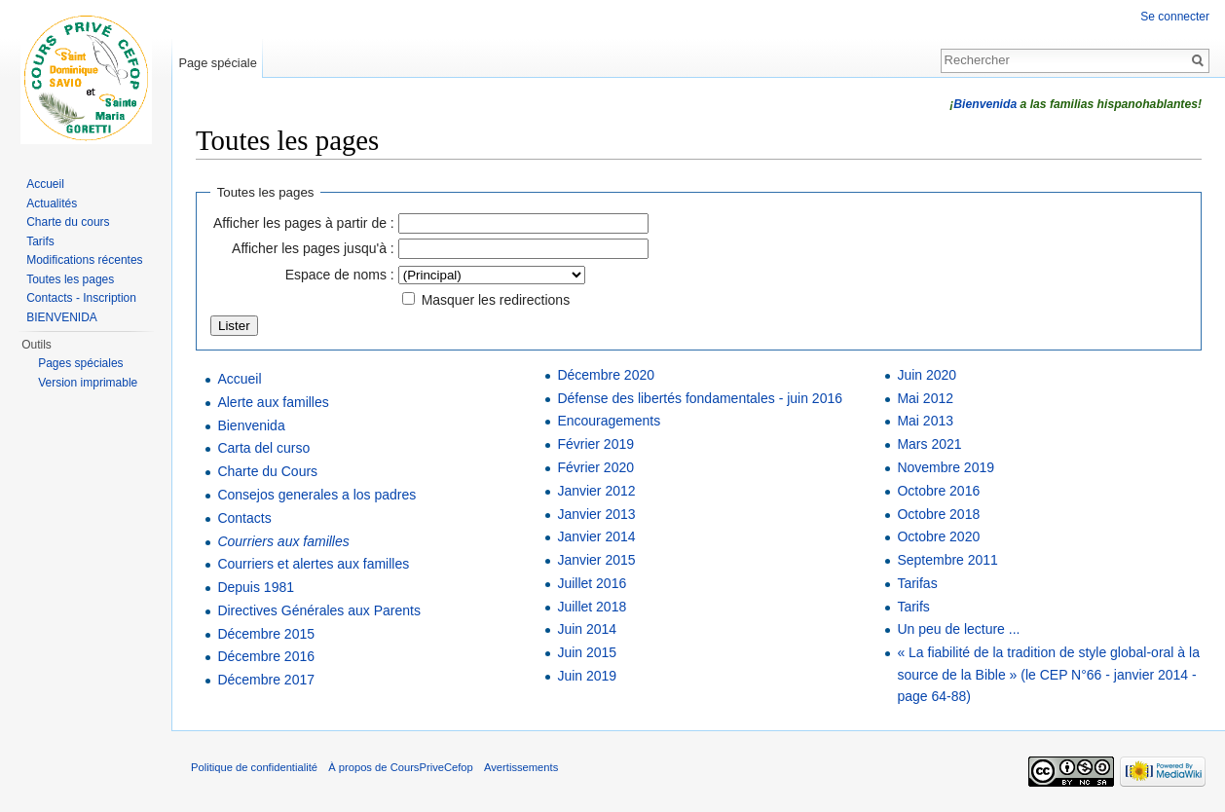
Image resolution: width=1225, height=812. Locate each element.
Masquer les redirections (496, 300)
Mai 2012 (925, 398)
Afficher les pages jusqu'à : (313, 248)
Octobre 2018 (938, 514)
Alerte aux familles (272, 402)
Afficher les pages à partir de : (303, 223)
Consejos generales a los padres (316, 494)
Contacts (244, 518)
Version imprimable (87, 382)
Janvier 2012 (596, 490)
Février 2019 (595, 444)
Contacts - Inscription (81, 298)
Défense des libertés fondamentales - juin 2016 (699, 398)
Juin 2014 (586, 629)
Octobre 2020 (938, 536)
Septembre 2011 (947, 560)
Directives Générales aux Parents (319, 610)
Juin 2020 (926, 375)
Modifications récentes (84, 260)
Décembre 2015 (266, 634)
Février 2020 (595, 467)
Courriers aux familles (283, 541)
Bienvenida (985, 104)
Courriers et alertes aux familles (313, 564)
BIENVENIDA (61, 317)
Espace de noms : (339, 274)
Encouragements (608, 420)
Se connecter (1174, 16)
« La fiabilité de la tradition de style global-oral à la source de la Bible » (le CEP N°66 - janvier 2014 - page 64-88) (1048, 674)
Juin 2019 (586, 675)
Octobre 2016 (938, 490)
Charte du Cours (267, 471)
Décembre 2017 (266, 679)
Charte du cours (67, 222)
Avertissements (521, 767)
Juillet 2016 (591, 583)
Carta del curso (263, 448)
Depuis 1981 (255, 587)
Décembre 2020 (605, 375)
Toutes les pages (70, 279)
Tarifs (913, 606)
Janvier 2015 (596, 560)
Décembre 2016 (266, 656)
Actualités (51, 203)
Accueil (239, 379)
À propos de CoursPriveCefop (400, 767)
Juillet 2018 (591, 606)
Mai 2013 (925, 420)
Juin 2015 (586, 652)
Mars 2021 (929, 444)
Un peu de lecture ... (958, 629)
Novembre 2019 (945, 467)
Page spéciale (217, 62)
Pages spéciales (80, 363)
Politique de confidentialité (254, 767)
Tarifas (917, 583)
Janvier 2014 (596, 536)
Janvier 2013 (596, 514)
